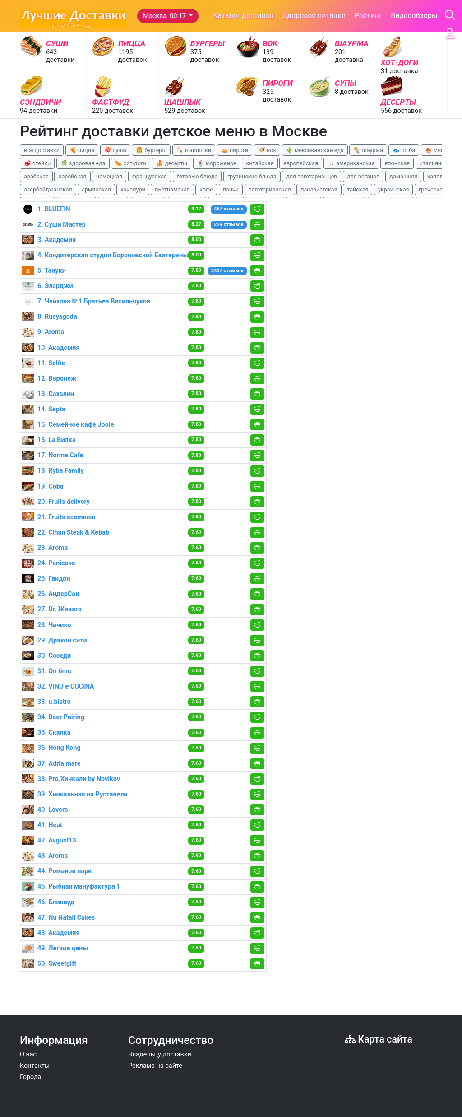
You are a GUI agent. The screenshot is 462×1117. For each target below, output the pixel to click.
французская (149, 176)
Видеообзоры (414, 15)
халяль (436, 176)
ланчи (231, 189)
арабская (36, 176)
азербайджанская (48, 189)
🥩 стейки (37, 163)
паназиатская (318, 189)
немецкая (109, 176)
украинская (393, 189)
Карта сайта (378, 1039)
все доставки (42, 150)
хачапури (132, 189)
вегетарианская (270, 189)
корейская (72, 176)
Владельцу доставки (159, 1054)
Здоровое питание (314, 15)
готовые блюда (197, 176)
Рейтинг (368, 15)
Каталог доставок (243, 15)
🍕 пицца (81, 150)
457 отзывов (228, 209)
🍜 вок (267, 150)
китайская (259, 163)
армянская (96, 189)
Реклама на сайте (155, 1066)
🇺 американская (351, 163)
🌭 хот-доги (130, 163)
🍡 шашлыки (194, 150)
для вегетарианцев (311, 176)
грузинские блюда (252, 176)
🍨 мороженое (216, 163)
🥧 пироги (234, 150)
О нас (28, 1054)
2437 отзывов (227, 271)
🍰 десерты (171, 163)
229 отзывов (228, 225)
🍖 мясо (436, 150)
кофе (206, 189)
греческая (432, 189)
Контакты (35, 1066)
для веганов (363, 176)
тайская (357, 189)
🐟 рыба (404, 150)
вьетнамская (172, 189)
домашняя (403, 176)
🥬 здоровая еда (83, 163)
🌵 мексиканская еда (315, 150)
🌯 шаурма (368, 150)
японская (397, 163)
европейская (300, 163)
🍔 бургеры (151, 150)
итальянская (437, 163)
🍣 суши (115, 150)
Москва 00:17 (165, 16)
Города (30, 1077)
